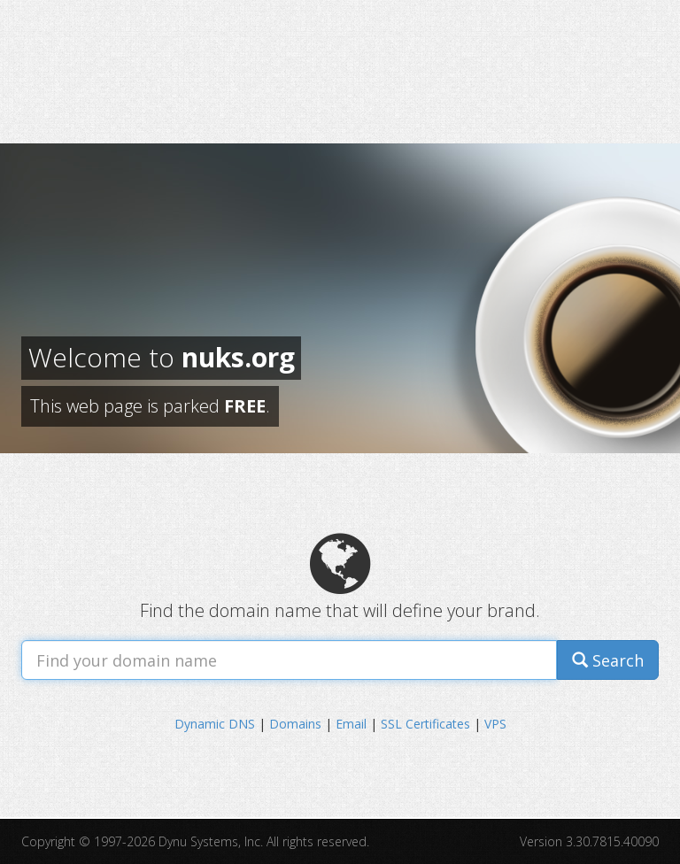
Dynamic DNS (214, 723)
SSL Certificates (425, 723)
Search (608, 660)
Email (351, 723)
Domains (295, 723)
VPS (495, 723)
